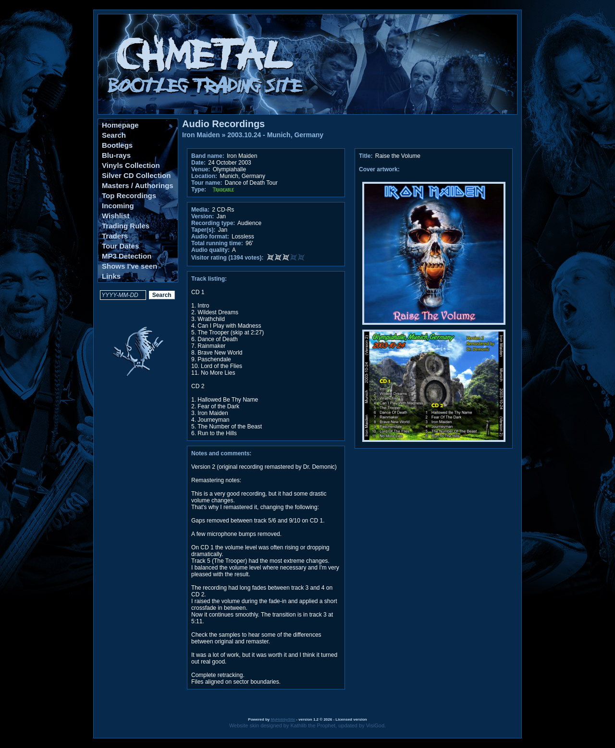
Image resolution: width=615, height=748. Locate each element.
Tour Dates (120, 246)
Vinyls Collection (131, 165)
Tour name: (206, 182)
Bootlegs (117, 145)
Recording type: (213, 223)
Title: (366, 156)
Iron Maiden (201, 135)
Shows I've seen (129, 266)
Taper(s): (203, 229)
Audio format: (210, 236)
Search (114, 135)
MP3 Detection (126, 256)
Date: (198, 162)
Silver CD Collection (136, 175)
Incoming (118, 206)
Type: (198, 189)
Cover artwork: (379, 169)
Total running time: (217, 243)
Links (111, 276)
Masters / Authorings (137, 185)
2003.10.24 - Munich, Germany (275, 135)
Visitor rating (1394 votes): (227, 257)
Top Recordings (129, 195)
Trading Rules (125, 226)
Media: (200, 209)
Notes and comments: (221, 453)
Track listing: (209, 278)
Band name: (207, 156)
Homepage (120, 125)
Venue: (200, 169)
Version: (202, 216)
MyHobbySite (283, 719)
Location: (204, 176)
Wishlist (115, 216)
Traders (115, 236)
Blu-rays (116, 155)
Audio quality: (210, 250)
